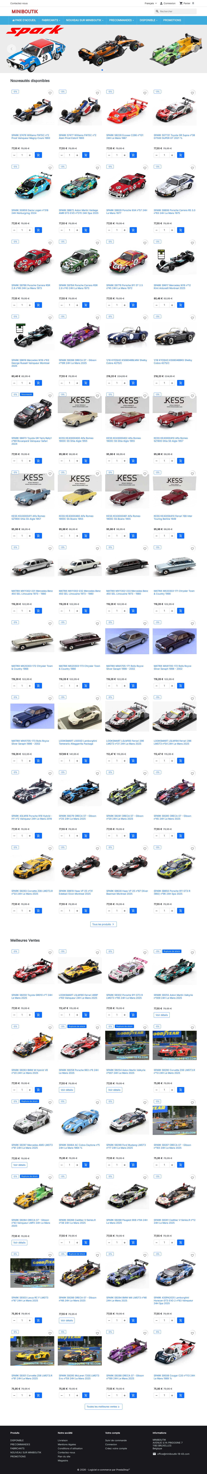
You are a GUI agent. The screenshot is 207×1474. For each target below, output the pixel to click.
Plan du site (64, 1456)
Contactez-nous (19, 3)
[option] (103, 49)
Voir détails (162, 1015)
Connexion (111, 1444)
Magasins (63, 1460)
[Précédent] (11, 48)
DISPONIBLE (17, 1440)
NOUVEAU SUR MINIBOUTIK (25, 1452)
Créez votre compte (116, 1448)
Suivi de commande (116, 1440)
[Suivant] (195, 48)
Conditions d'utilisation (70, 1448)
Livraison (63, 1440)
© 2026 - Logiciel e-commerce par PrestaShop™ (103, 1469)
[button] (167, 3)
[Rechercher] (175, 11)
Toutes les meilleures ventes (103, 1407)
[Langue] (150, 3)
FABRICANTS (17, 1448)
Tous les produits (103, 924)
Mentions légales (67, 1444)
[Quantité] (22, 155)
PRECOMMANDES (20, 1444)
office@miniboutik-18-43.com (173, 1453)
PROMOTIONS (18, 1456)
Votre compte (112, 1432)
